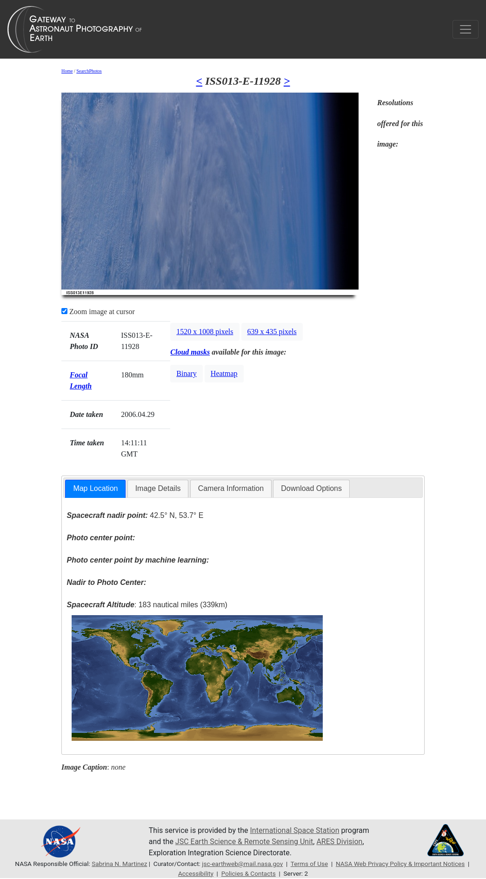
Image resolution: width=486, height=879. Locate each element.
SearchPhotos (88, 71)
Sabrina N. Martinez (119, 863)
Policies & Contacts (248, 873)
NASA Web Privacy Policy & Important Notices (400, 863)
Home (67, 71)
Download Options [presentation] (311, 488)
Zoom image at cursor (98, 311)
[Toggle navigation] (466, 29)
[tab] (95, 489)
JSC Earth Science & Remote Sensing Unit (244, 841)
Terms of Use (309, 863)
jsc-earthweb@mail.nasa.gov (242, 863)
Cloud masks (190, 352)
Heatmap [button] (224, 373)
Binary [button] (186, 373)
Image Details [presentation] (158, 488)
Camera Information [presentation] (231, 488)
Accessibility (195, 873)
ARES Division (339, 841)
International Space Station (295, 830)
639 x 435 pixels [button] (272, 331)
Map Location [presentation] (95, 488)
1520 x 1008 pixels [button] (204, 331)
